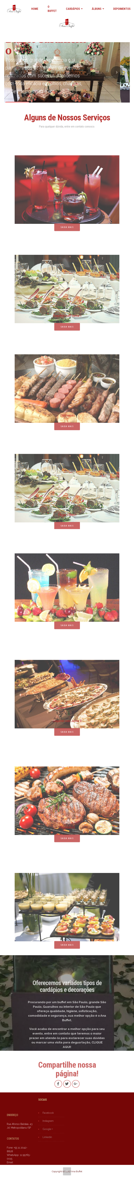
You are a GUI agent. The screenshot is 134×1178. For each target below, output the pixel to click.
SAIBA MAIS (67, 628)
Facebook (48, 1116)
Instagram (48, 1124)
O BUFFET (52, 9)
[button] (17, 72)
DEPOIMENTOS (122, 9)
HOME (34, 9)
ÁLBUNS (96, 9)
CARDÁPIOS (73, 9)
